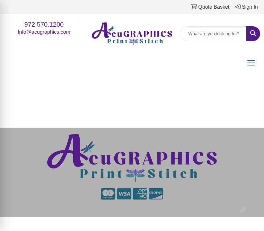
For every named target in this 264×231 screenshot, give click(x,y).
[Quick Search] (213, 33)
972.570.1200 (44, 24)
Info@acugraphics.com (44, 32)
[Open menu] (251, 62)
